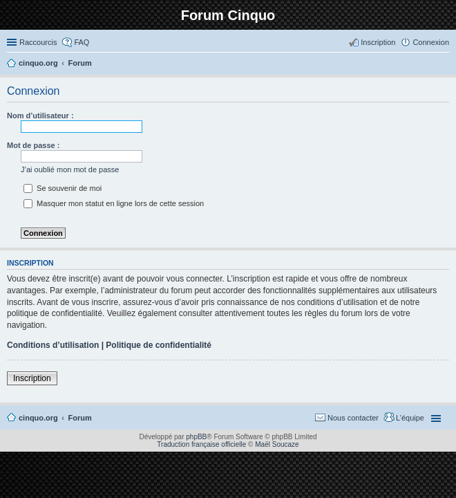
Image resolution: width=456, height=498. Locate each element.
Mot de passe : (33, 145)
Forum (80, 418)
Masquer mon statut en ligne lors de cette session (113, 203)
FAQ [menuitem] (81, 42)
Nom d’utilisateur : (40, 115)
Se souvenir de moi (62, 188)
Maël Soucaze (276, 444)
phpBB (196, 437)
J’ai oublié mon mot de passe (70, 169)
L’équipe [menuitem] (410, 418)
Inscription (32, 378)
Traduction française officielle (201, 444)
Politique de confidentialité (158, 345)
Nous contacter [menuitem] (353, 418)
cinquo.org (38, 418)
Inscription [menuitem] (378, 42)
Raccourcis (38, 42)
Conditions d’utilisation (53, 345)
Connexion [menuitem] (430, 42)
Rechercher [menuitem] (443, 64)
